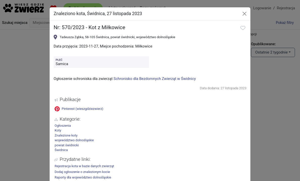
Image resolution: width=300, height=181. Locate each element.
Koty (58, 130)
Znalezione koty (66, 135)
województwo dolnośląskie (74, 140)
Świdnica (61, 150)
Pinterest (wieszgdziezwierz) (79, 108)
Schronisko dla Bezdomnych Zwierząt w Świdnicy (155, 78)
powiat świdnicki (67, 145)
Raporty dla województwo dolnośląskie (83, 177)
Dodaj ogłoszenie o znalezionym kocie (82, 172)
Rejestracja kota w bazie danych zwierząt (84, 166)
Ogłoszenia (63, 125)
